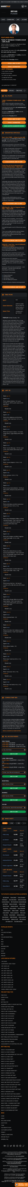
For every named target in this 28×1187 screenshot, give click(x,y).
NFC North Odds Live (7, 980)
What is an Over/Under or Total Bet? (11, 1054)
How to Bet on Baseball (8, 1013)
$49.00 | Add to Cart (14, 203)
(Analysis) (5, 406)
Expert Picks (4, 997)
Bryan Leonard (22, 917)
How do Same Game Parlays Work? (11, 1080)
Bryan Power (6, 906)
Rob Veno (22, 910)
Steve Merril (6, 886)
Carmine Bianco (5, 902)
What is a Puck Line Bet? (8, 1061)
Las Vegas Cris (9, 921)
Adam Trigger (15, 910)
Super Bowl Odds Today (8, 963)
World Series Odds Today (8, 989)
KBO (2, 944)
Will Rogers (4, 899)
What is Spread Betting (8, 1073)
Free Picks (4, 995)
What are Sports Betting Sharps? (10, 1094)
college (22, 719)
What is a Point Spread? (8, 1052)
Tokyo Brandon (21, 897)
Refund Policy (5, 1137)
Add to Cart (14, 754)
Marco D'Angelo (13, 904)
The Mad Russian (18, 921)
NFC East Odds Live (6, 970)
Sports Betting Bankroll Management (12, 1034)
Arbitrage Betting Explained (9, 1039)
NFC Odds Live (5, 966)
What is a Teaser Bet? (7, 1068)
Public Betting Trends (7, 1041)
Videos (3, 999)
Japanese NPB (5, 946)
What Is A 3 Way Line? (7, 1056)
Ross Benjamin (5, 919)
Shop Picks (4, 1123)
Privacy (3, 1132)
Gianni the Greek (22, 899)
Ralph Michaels (13, 917)
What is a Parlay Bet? (7, 1059)
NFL (18, 719)
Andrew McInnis (7, 860)
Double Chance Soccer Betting (10, 1098)
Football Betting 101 (7, 1009)
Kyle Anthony (22, 919)
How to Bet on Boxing (7, 1025)
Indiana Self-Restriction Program (14, 1163)
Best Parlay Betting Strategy (9, 1037)
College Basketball (7, 937)
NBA (2, 934)
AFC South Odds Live (7, 987)
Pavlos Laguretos (8, 865)
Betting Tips (4, 1002)
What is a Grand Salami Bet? (9, 1108)
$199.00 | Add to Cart (14, 240)
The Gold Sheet (12, 899)
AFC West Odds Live (6, 977)
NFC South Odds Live (7, 984)
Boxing (3, 953)
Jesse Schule (6, 912)
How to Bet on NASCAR (7, 1032)
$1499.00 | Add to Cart (14, 287)
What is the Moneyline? (8, 1049)
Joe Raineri (6, 839)
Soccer (3, 948)
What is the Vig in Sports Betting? (11, 1089)
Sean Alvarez (5, 917)
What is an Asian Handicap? (9, 1077)
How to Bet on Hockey (7, 1016)
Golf (2, 951)
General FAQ (4, 1139)
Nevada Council (6, 1170)
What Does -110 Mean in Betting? (10, 1103)
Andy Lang (6, 834)
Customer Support (6, 1130)
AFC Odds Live (5, 968)
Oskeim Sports (6, 910)
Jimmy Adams (13, 908)
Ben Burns (5, 908)
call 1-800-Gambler (20, 1175)
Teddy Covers (22, 904)
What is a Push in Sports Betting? (10, 1084)
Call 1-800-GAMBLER (20, 1156)
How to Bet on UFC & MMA (8, 1023)
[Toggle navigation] (26, 6)
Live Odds (4, 961)
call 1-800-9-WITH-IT (17, 1162)
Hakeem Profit (14, 919)
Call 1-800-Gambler (14, 1166)
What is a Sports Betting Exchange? (11, 1096)
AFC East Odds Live (6, 973)
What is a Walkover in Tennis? (9, 1101)
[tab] (4, 90)
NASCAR (3, 955)
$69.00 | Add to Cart (14, 161)
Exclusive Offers (6, 1120)
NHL (2, 939)
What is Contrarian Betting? (9, 1110)
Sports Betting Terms (7, 1006)
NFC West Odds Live (6, 975)
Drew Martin (12, 915)
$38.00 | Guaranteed (14, 66)
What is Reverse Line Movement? (10, 1105)
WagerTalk (14, 1180)
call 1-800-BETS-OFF (17, 1159)
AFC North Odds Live (7, 982)
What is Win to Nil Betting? (9, 1087)
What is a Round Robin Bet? (9, 1070)
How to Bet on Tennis (7, 1030)
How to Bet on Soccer (7, 1018)
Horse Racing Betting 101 (8, 1027)
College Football (6, 932)
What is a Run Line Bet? (7, 1063)
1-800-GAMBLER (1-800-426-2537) (14, 1154)
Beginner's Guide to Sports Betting (11, 1004)
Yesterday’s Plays (6, 1127)
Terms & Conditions (7, 1134)
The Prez (6, 915)
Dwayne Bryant (7, 845)
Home (2, 1116)
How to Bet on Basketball (9, 1011)
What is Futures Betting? (8, 1075)
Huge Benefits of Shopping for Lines (11, 1044)
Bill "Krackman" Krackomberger (18, 902)
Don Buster (6, 855)
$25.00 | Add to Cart (14, 63)
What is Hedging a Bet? (7, 1091)
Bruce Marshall (21, 908)
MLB (2, 941)
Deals (2, 1118)
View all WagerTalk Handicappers (12, 730)
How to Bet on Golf (7, 1020)
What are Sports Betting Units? (10, 1082)
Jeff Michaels (6, 897)
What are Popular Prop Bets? (9, 1066)
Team (2, 1125)
